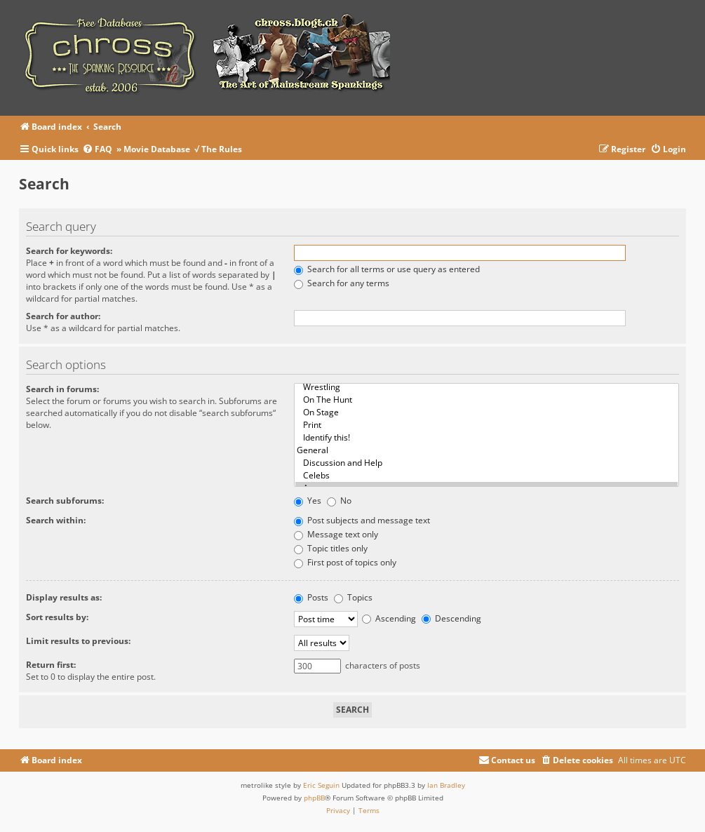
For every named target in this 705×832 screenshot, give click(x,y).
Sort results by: (57, 617)
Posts (311, 597)
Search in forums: (62, 389)
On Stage (486, 412)
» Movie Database (153, 149)
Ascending (389, 618)
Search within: (56, 520)
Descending (451, 618)
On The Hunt (486, 400)
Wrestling (486, 387)
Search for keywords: (69, 251)
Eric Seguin (321, 785)
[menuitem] (99, 149)
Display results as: (64, 597)
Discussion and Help (486, 463)
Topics (353, 597)
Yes (307, 500)
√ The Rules (218, 149)
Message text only (336, 534)
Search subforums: (65, 500)
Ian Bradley (446, 785)
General (486, 450)
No (339, 500)
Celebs (486, 475)
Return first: (51, 665)
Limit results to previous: (78, 641)
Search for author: (63, 316)
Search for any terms (341, 283)
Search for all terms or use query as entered (387, 269)
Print (486, 425)
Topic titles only (331, 548)
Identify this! (486, 437)
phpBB (314, 798)
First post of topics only (345, 562)
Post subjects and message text (362, 520)
